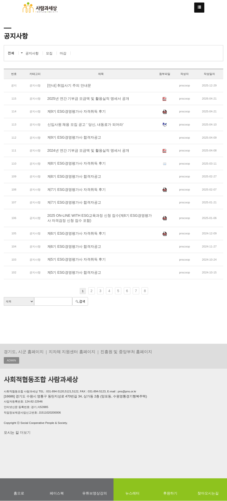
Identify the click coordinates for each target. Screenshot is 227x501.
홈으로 (19, 493)
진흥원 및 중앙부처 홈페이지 (126, 351)
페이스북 (57, 493)
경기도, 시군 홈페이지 (24, 351)
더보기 (25, 432)
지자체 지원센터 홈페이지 (72, 351)
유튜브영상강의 (94, 493)
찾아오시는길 (208, 493)
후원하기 (170, 493)
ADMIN (11, 360)
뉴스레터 (132, 493)
